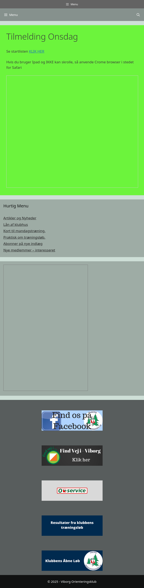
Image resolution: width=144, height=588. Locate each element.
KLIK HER (36, 51)
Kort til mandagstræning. (24, 230)
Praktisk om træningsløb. (24, 237)
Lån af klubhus (15, 224)
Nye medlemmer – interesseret (29, 250)
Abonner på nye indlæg (22, 243)
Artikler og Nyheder (19, 218)
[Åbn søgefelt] (138, 14)
